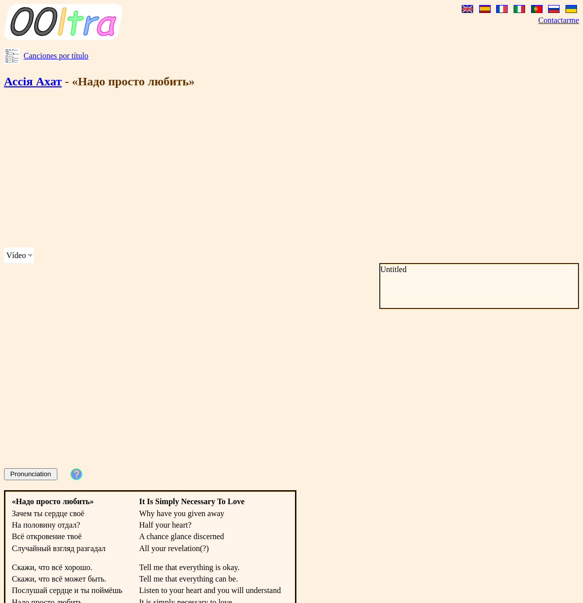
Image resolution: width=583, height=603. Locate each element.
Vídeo (16, 255)
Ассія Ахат (33, 81)
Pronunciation (30, 474)
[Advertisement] (191, 170)
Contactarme (558, 20)
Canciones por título (55, 55)
